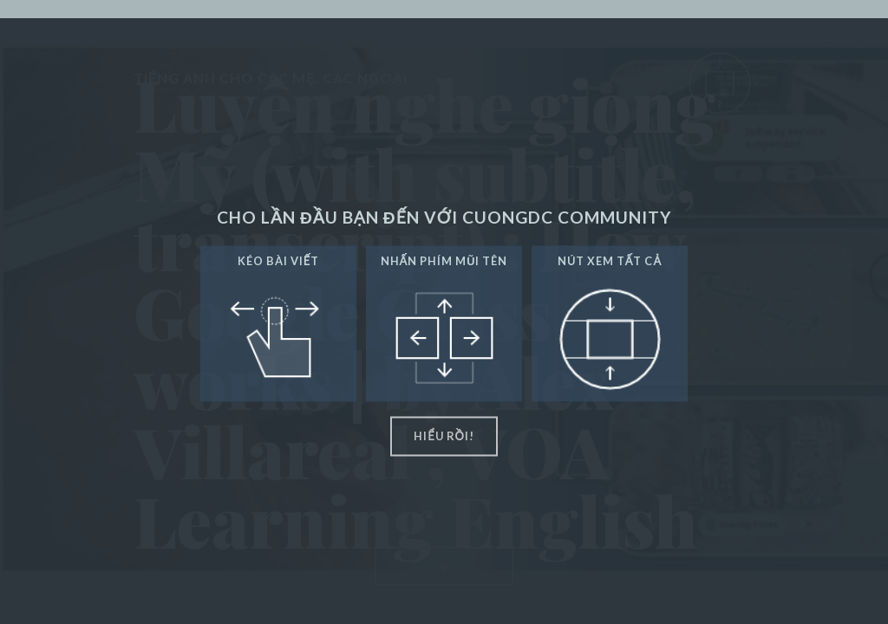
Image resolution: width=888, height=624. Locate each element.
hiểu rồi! (444, 436)
